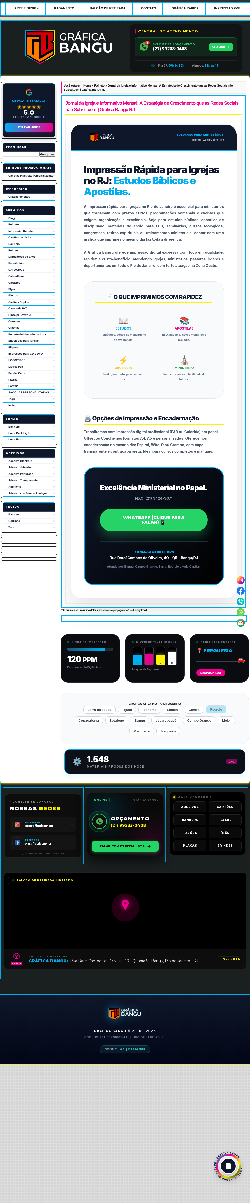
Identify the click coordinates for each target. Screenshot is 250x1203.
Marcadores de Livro (22, 256)
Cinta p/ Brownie (19, 315)
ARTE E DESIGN (26, 8)
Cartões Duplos (18, 302)
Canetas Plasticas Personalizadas (30, 175)
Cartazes (14, 282)
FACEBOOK (32, 840)
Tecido (12, 527)
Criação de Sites (19, 196)
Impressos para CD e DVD (25, 353)
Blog (11, 218)
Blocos (13, 295)
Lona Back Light (19, 433)
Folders (13, 250)
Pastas (12, 379)
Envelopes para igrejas (23, 340)
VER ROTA (231, 959)
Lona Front (15, 439)
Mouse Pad (15, 366)
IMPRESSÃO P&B (227, 8)
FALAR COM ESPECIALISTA (125, 846)
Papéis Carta (16, 373)
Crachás (13, 327)
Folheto (13, 224)
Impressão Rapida (20, 231)
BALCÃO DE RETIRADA (108, 8)
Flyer (11, 289)
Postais (13, 386)
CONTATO (148, 8)
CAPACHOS (16, 269)
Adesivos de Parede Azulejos (27, 493)
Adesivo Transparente (23, 480)
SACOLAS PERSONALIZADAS (28, 392)
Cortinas (14, 520)
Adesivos (14, 486)
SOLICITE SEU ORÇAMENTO (174, 44)
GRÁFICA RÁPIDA (185, 8)
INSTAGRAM (32, 822)
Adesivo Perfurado (20, 473)
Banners (14, 243)
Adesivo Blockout (20, 460)
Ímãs (11, 405)
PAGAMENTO (64, 8)
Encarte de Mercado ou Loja (27, 334)
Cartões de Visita (19, 237)
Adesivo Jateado (19, 467)
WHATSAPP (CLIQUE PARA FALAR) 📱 (154, 519)
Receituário (16, 263)
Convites (14, 321)
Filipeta (13, 347)
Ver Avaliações (29, 127)
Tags (11, 398)
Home (87, 85)
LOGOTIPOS (16, 360)
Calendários (16, 276)
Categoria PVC (18, 308)
